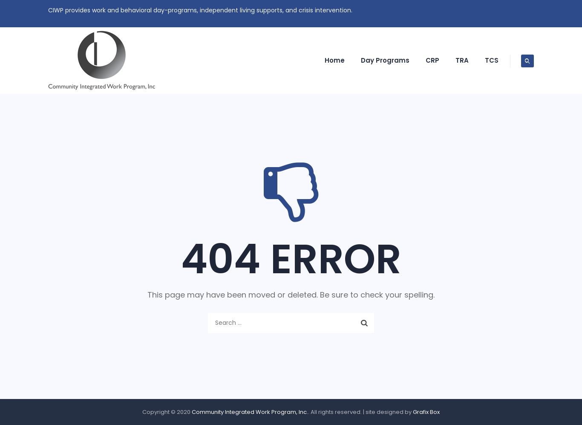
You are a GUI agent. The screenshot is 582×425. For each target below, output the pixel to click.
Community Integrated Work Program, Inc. (250, 412)
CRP (432, 60)
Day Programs (385, 60)
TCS (491, 60)
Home (335, 60)
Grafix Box (426, 412)
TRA (462, 60)
